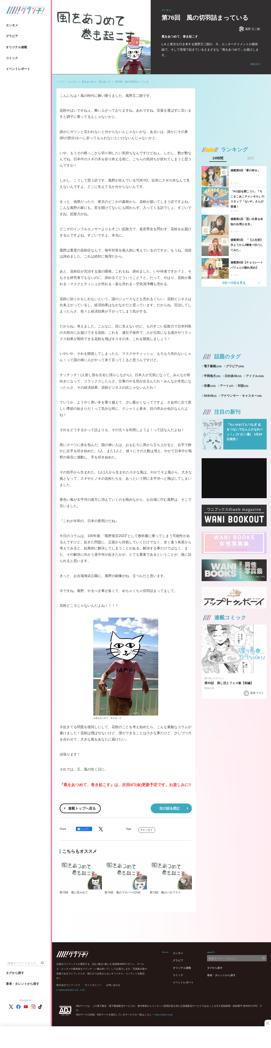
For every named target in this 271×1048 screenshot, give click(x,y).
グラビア (12, 36)
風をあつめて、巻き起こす (96, 81)
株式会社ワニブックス (68, 985)
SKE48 (210, 395)
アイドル (255, 376)
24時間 (217, 158)
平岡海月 (212, 376)
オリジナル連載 (16, 47)
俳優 (210, 385)
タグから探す (15, 973)
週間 (250, 158)
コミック (12, 58)
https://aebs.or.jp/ (163, 1014)
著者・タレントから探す (22, 983)
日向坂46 (233, 376)
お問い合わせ (113, 985)
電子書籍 (213, 366)
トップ (60, 81)
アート (226, 385)
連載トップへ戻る (82, 808)
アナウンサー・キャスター (241, 395)
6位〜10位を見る (234, 282)
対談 (243, 385)
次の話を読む (169, 808)
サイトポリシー (93, 985)
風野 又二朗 (249, 29)
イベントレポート (18, 69)
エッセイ (147, 829)
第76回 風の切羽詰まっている (132, 81)
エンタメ (12, 25)
